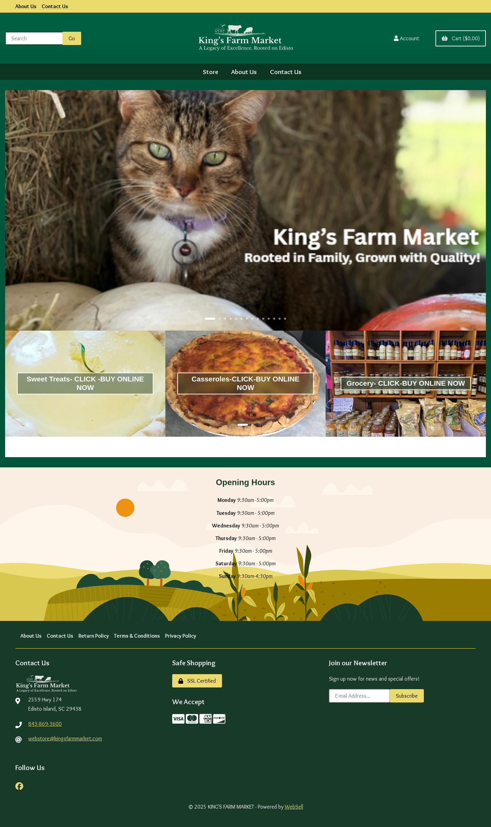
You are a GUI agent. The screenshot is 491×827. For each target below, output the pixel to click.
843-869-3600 (45, 724)
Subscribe (407, 696)
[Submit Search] (71, 38)
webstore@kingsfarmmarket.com (65, 738)
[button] (210, 318)
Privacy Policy (180, 636)
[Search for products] (35, 38)
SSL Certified (197, 681)
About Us (25, 6)
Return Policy (93, 636)
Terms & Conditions (137, 636)
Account (406, 38)
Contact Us (55, 6)
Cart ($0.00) (461, 38)
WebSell (294, 806)
